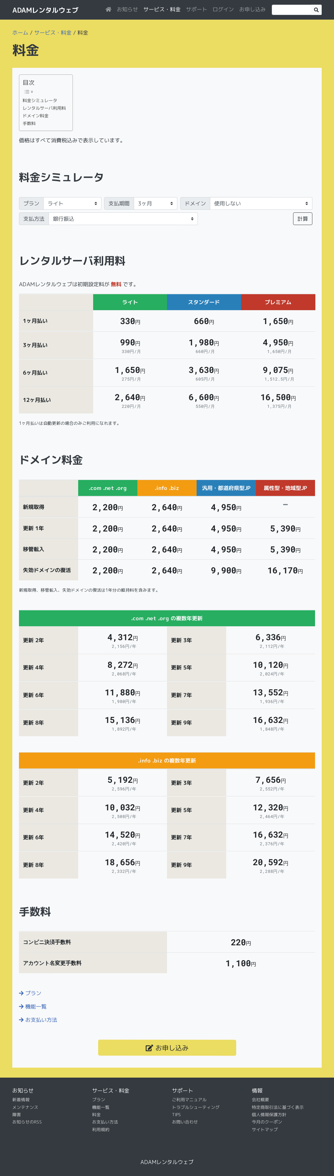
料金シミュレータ (40, 100)
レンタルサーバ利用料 (44, 108)
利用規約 (100, 1129)
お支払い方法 (38, 1019)
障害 (16, 1114)
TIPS (176, 1114)
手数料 (29, 123)
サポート (196, 9)
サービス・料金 (162, 9)
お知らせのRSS (27, 1122)
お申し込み (252, 9)
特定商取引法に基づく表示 (278, 1107)
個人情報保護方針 (269, 1114)
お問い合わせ (185, 1122)
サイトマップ (265, 1129)
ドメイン (195, 203)
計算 (302, 218)
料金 (96, 1114)
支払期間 (119, 203)
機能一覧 (33, 1006)
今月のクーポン (267, 1122)
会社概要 (260, 1100)
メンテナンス (25, 1107)
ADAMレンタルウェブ (45, 10)
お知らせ (127, 9)
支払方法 (34, 218)
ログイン (223, 9)
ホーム (20, 32)
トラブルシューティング (196, 1107)
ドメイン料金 (36, 116)
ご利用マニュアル (189, 1100)
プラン (31, 203)
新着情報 (21, 1100)
